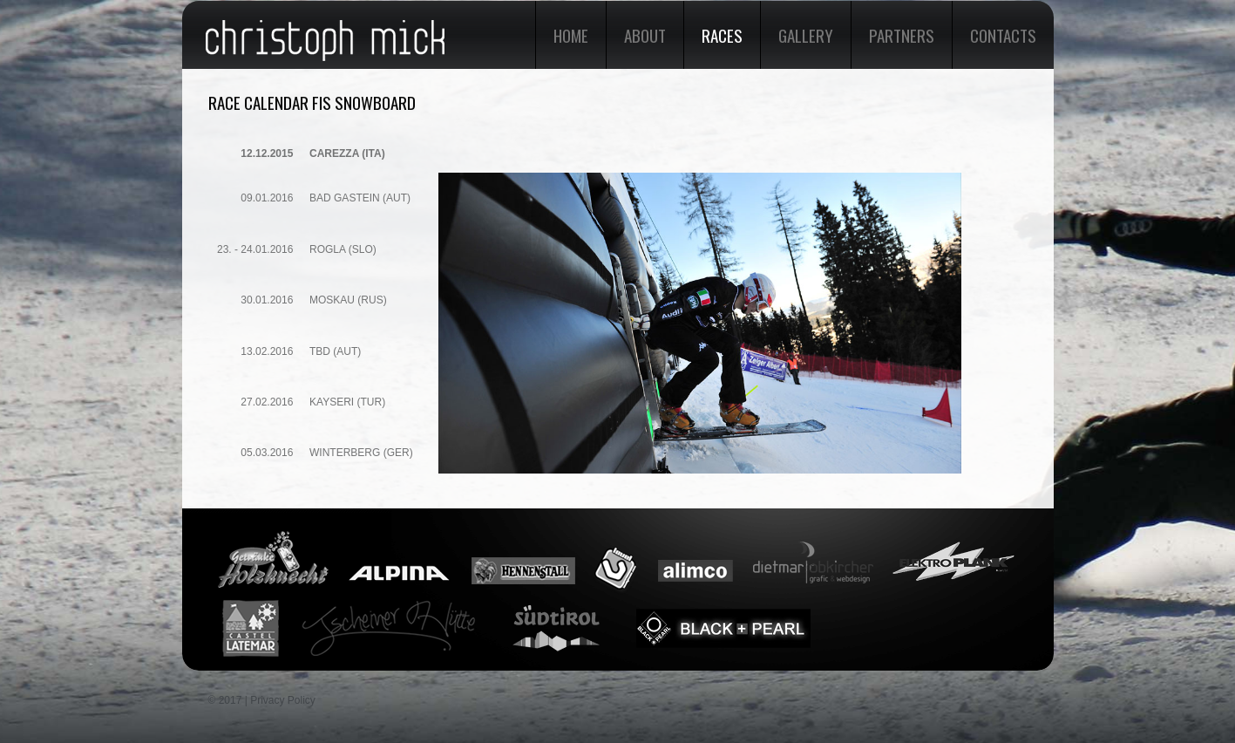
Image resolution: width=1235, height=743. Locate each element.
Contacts (1003, 35)
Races (722, 35)
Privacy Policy (283, 700)
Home (570, 35)
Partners (901, 35)
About (645, 35)
